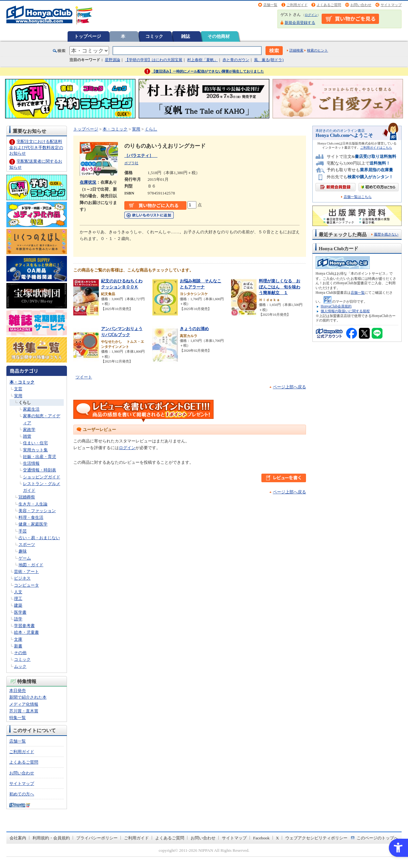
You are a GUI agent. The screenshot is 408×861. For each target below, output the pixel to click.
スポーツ (26, 544)
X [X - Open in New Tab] (277, 838)
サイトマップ (391, 5)
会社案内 (18, 838)
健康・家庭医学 (32, 524)
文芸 (18, 388)
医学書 (20, 612)
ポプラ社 (131, 163)
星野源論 (112, 60)
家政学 (29, 429)
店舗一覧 (270, 5)
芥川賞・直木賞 (23, 711)
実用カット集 (35, 450)
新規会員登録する (300, 22)
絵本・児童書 (26, 632)
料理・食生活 (30, 517)
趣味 (22, 551)
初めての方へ (21, 794)
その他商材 (219, 36)
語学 (18, 619)
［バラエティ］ (140, 155)
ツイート (84, 377)
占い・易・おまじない (39, 537)
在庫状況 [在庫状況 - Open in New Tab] (88, 182)
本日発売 (17, 690)
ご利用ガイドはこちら (376, 147)
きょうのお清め (194, 328)
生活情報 (31, 463)
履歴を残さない (386, 234)
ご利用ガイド (297, 5)
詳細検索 (296, 50)
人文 (18, 591)
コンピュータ (26, 585)
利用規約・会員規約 (51, 838)
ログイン (311, 15)
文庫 (18, 639)
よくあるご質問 (329, 5)
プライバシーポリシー (97, 838)
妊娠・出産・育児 (39, 456)
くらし (24, 402)
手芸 (22, 531)
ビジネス (22, 578)
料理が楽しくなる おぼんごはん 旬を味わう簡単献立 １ (279, 287)
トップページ (87, 36)
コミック (154, 36)
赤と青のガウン (235, 60)
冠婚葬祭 (26, 497)
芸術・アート (26, 571)
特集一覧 (17, 717)
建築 (18, 605)
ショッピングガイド (41, 477)
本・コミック (22, 382)
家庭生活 (31, 409)
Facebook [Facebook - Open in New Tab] (261, 838)
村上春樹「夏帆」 (202, 60)
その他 (20, 652)
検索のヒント (317, 50)
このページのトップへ (377, 838)
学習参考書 (24, 625)
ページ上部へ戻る (289, 387)
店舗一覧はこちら (358, 197)
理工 (18, 598)
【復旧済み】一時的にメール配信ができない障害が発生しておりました (208, 71)
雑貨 (27, 436)
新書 (18, 646)
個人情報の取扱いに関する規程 (345, 311)
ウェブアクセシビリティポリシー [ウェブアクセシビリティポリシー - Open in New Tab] (316, 838)
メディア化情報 (23, 704)
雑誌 (185, 36)
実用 (18, 395)
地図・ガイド (30, 564)
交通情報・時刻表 (39, 470)
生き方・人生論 (32, 504)
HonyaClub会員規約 (336, 306)
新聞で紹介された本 (28, 697)
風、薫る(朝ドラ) (268, 60)
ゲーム (24, 558)
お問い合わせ (360, 5)
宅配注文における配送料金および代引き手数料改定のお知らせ (36, 147)
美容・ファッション (37, 510)
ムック (20, 666)
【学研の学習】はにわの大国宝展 (153, 60)
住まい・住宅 (35, 443)
